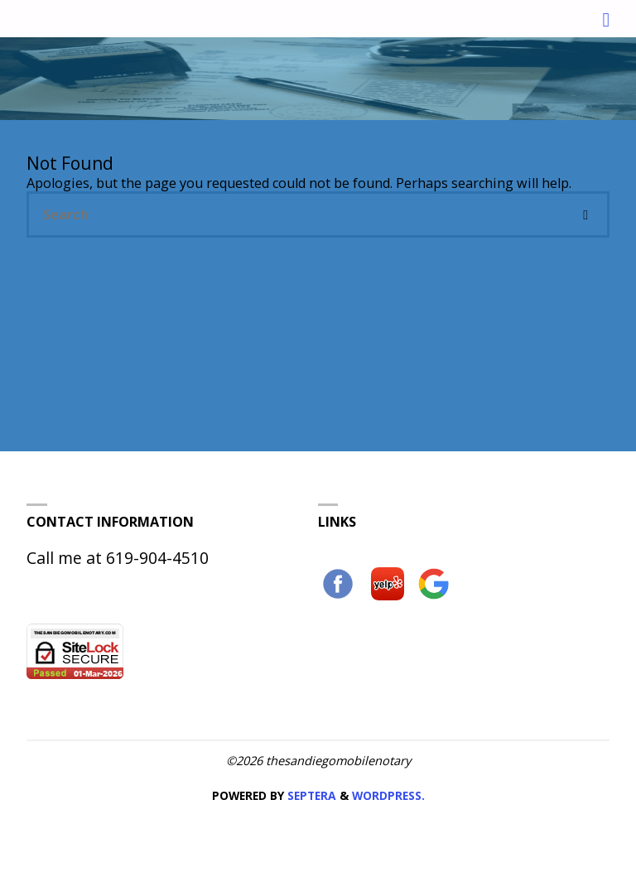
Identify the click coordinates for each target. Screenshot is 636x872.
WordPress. (388, 795)
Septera (310, 795)
